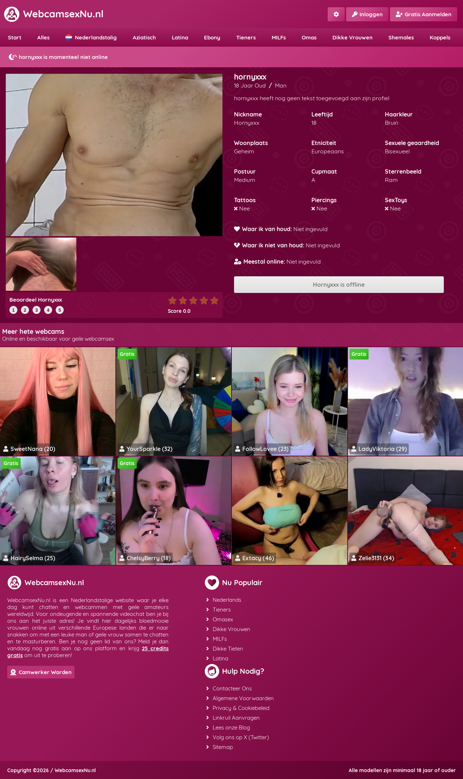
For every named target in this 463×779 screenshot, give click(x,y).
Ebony (212, 37)
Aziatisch (144, 37)
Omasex (219, 619)
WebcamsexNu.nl (53, 14)
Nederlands (223, 599)
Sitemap (219, 747)
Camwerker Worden (41, 672)
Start (14, 37)
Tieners (246, 37)
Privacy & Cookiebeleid (237, 707)
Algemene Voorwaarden (240, 698)
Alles (43, 37)
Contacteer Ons (229, 688)
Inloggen (367, 14)
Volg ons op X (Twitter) (237, 737)
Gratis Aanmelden (423, 14)
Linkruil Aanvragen (233, 717)
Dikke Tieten (224, 648)
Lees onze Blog (228, 727)
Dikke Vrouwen (352, 37)
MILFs (279, 37)
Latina (180, 37)
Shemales (401, 37)
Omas (309, 37)
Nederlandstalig (91, 37)
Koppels (440, 37)
